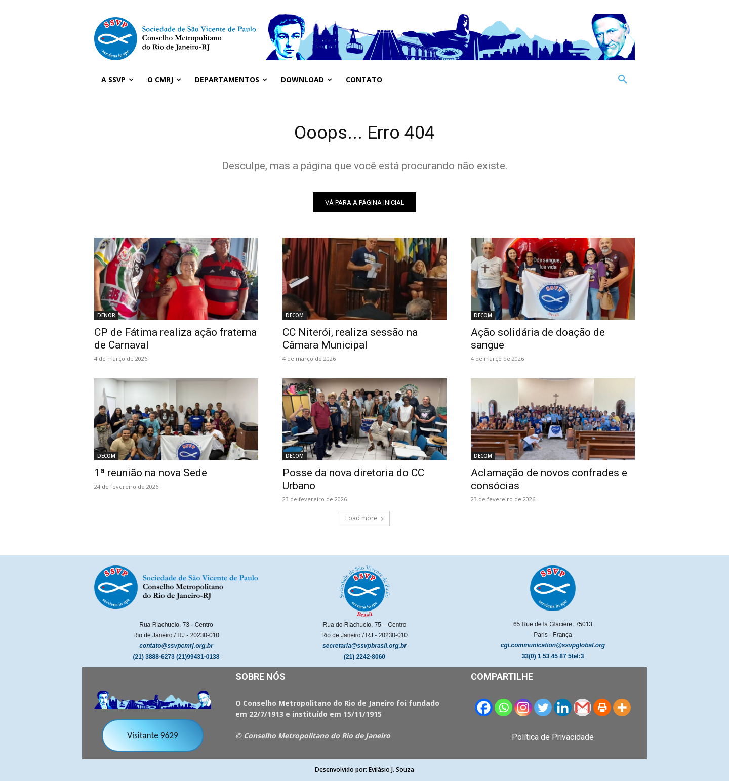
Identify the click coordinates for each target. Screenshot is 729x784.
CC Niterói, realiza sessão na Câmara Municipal (350, 341)
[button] (623, 80)
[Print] (602, 710)
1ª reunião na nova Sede (150, 476)
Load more (364, 521)
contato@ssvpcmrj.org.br (176, 648)
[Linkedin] (563, 710)
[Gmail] (582, 710)
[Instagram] (523, 710)
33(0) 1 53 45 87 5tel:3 (553, 659)
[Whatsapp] (503, 710)
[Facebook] (484, 710)
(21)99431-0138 (197, 659)
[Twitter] (543, 710)
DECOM (295, 318)
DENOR (106, 318)
